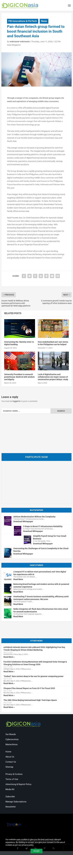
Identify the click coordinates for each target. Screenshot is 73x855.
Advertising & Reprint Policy (18, 784)
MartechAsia (11, 745)
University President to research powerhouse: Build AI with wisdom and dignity (19, 377)
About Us (9, 757)
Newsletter (10, 807)
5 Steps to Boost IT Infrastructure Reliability (42, 527)
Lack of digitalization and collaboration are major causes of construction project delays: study (53, 377)
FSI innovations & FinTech (22, 21)
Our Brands (10, 734)
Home (8, 752)
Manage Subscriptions (15, 802)
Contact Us (10, 762)
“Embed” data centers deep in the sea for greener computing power (33, 677)
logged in (17, 401)
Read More (18, 579)
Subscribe (10, 797)
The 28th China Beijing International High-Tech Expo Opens (30, 700)
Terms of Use (11, 779)
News (44, 21)
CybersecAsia (11, 740)
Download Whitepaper (23, 522)
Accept (36, 851)
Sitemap (9, 767)
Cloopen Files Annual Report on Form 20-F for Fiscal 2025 (29, 688)
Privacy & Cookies (14, 774)
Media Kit (9, 790)
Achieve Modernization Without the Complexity (34, 517)
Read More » (9, 657)
